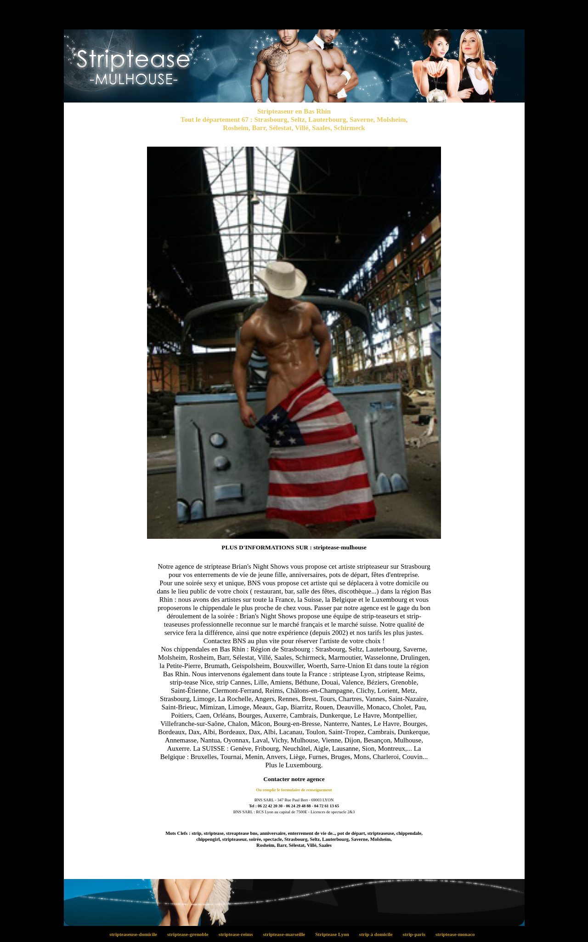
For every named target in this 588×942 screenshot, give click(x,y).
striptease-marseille (286, 934)
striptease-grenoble (190, 934)
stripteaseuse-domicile (136, 934)
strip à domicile (378, 934)
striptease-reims (238, 934)
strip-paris (416, 934)
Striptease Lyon (335, 934)
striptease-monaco (457, 934)
